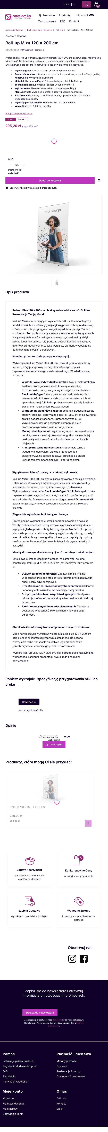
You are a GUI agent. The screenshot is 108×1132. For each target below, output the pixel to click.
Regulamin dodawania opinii (19, 1066)
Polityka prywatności (15, 1081)
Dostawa (62, 1066)
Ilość (10, 159)
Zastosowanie (47, 21)
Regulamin (57, 1020)
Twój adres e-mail (31, 1004)
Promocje (49, 15)
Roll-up (59, 30)
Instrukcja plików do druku (18, 1061)
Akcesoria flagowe (14, 30)
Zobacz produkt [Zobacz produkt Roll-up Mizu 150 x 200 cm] (88, 823)
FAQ (62, 21)
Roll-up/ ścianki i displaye (39, 30)
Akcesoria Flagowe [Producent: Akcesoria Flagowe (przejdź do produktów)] (15, 35)
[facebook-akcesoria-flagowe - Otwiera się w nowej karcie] (83, 958)
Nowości (82, 15)
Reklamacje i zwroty (69, 1071)
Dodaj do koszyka (50, 180)
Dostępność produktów (71, 1076)
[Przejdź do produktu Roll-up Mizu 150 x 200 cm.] (51, 787)
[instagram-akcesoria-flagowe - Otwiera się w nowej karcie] (72, 958)
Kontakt (74, 21)
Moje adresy (10, 1108)
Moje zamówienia (13, 1103)
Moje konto (9, 1098)
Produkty (65, 15)
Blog (59, 1108)
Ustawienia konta (13, 1113)
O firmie (61, 1098)
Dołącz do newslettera (40, 1012)
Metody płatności (67, 1061)
